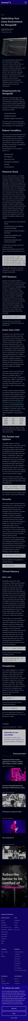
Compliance (17, 983)
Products (3, 949)
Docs (2, 978)
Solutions (17, 949)
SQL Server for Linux (6, 927)
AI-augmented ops (18, 952)
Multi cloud (17, 961)
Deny (14, 1013)
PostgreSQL (4, 925)
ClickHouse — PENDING (7, 929)
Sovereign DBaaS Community (5, 984)
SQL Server (17, 929)
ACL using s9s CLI (8, 838)
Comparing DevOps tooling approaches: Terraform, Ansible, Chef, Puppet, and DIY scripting (12, 762)
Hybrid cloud (17, 956)
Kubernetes (17, 959)
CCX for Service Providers (20, 970)
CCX (15, 918)
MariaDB (3, 922)
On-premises (17, 963)
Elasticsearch (4, 936)
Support (3, 981)
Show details (14, 1018)
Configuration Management (9, 727)
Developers (4, 976)
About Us (16, 978)
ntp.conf (12, 321)
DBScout (3, 956)
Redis (2, 943)
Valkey (2, 941)
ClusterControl (5, 918)
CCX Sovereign (17, 968)
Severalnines (18, 976)
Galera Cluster (4, 932)
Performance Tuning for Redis (12, 812)
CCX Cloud (16, 965)
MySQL (3, 920)
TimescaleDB (4, 934)
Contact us (16, 981)
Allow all (14, 1008)
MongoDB (5, 60)
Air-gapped (17, 954)
